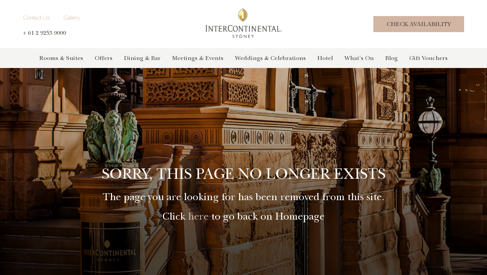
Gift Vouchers (428, 58)
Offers (104, 58)
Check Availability (419, 24)
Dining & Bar (142, 58)
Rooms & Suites (61, 58)
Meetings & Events (197, 58)
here (198, 216)
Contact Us (36, 18)
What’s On (359, 58)
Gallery (71, 18)
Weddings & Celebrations (270, 58)
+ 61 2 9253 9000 (44, 32)
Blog (391, 58)
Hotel (325, 58)
